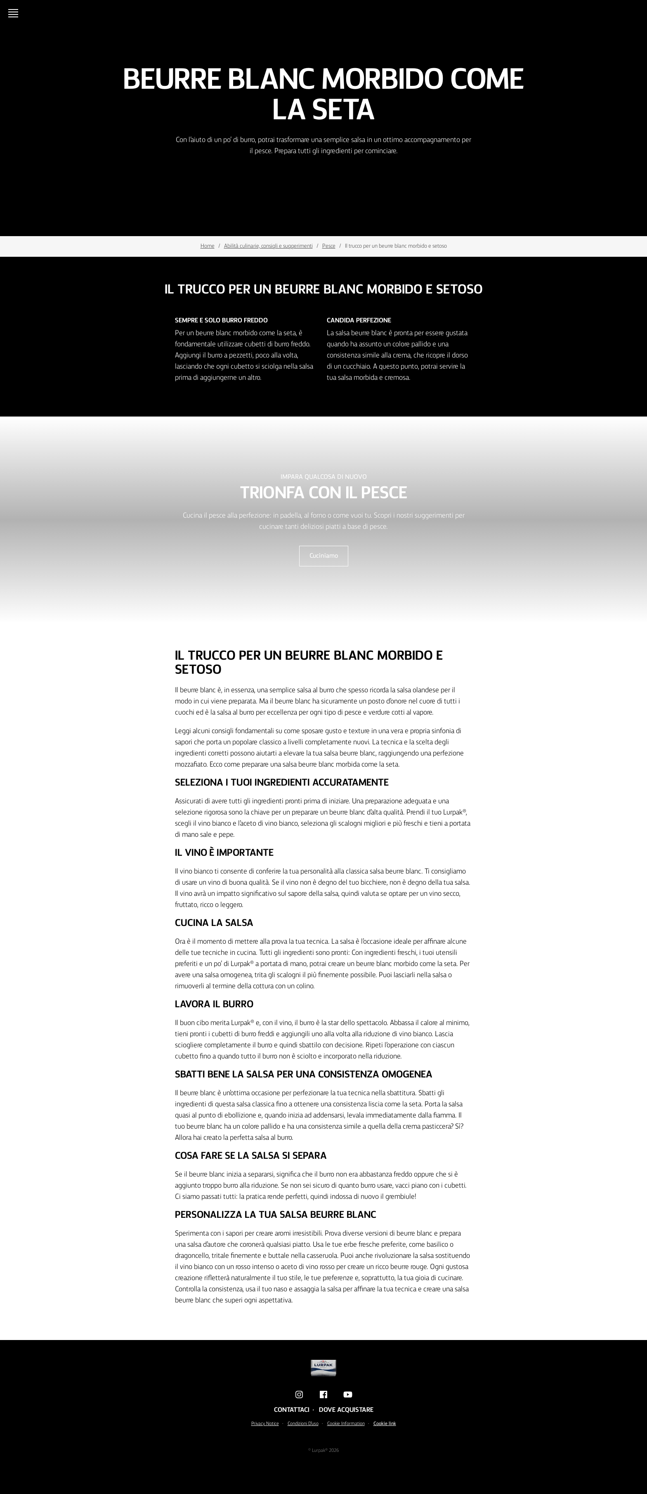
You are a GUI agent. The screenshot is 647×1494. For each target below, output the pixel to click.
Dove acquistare (346, 1410)
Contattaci (291, 1410)
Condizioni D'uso (303, 1423)
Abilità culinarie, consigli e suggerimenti (268, 246)
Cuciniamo (323, 556)
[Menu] (15, 13)
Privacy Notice (265, 1423)
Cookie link (384, 1423)
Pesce (328, 246)
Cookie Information (346, 1423)
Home (208, 246)
